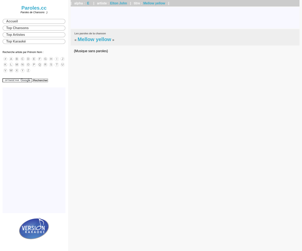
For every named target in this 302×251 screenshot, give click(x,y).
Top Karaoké (16, 41)
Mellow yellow (154, 3)
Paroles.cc (34, 8)
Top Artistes (15, 34)
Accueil (12, 21)
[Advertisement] (185, 17)
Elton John (118, 3)
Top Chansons (17, 28)
